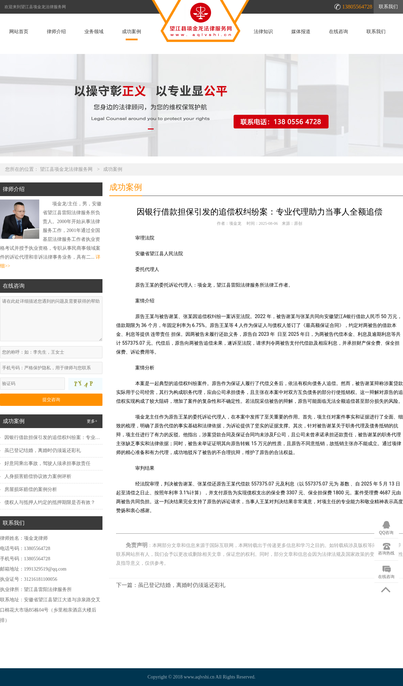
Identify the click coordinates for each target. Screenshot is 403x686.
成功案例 (131, 31)
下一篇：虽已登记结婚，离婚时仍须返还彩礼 (170, 585)
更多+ (92, 421)
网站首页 (18, 31)
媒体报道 (300, 31)
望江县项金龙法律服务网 (66, 169)
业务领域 (93, 31)
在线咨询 (338, 31)
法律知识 (263, 31)
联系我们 (388, 6)
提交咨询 (51, 399)
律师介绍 (56, 31)
